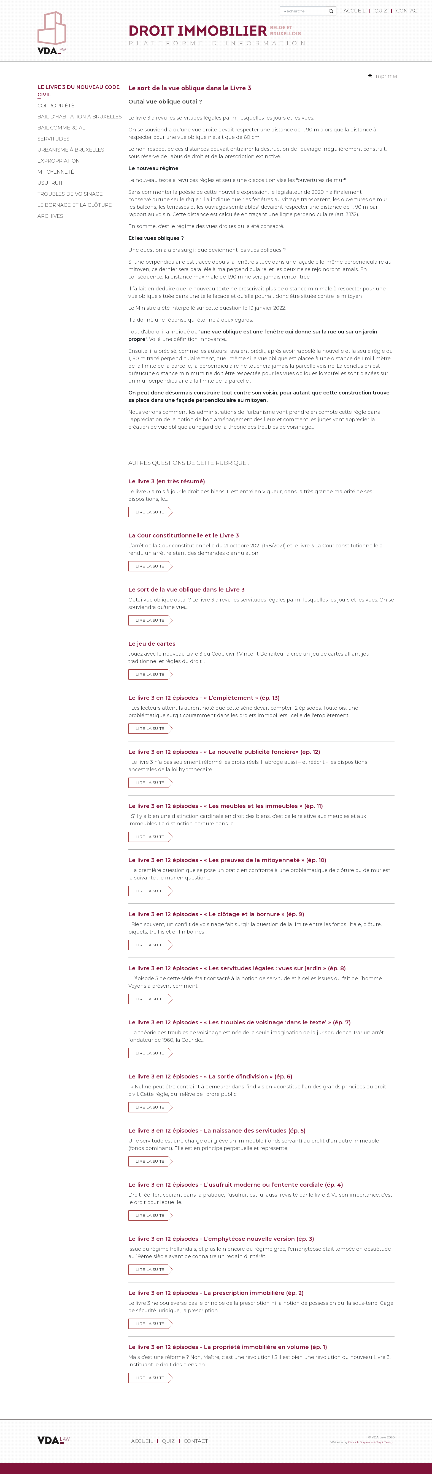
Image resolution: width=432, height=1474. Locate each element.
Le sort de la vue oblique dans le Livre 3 (186, 589)
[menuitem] (355, 10)
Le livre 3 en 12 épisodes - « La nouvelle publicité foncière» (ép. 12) (224, 752)
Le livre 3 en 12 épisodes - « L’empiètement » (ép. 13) (204, 697)
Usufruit (50, 183)
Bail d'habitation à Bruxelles (79, 117)
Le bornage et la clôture (74, 205)
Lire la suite (150, 512)
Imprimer (386, 76)
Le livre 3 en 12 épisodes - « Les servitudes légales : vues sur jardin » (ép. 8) (237, 968)
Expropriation (58, 161)
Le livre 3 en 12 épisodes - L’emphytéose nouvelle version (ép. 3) (221, 1239)
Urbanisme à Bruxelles (70, 150)
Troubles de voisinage (70, 194)
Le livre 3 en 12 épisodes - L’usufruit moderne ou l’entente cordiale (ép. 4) (235, 1184)
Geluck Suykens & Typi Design (371, 1442)
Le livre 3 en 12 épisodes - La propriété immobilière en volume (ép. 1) (227, 1347)
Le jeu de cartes (151, 643)
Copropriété (55, 106)
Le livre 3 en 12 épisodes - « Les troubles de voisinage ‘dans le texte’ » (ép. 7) (239, 1022)
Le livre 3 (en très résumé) (166, 481)
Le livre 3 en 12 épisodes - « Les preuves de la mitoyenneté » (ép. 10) (227, 860)
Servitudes (53, 139)
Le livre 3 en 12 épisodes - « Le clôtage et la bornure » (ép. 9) (216, 914)
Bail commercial (61, 128)
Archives (50, 216)
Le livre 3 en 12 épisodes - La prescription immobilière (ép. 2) (216, 1293)
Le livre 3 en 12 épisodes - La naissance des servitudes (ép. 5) (217, 1130)
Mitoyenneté (55, 172)
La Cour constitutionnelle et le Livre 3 (183, 535)
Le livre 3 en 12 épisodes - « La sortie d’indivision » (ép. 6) (210, 1076)
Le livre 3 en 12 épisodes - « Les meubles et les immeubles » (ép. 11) (225, 806)
